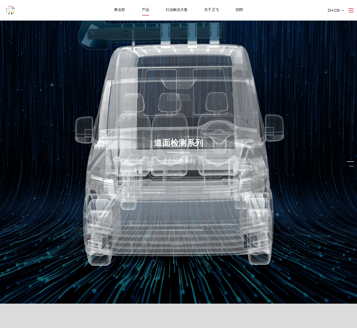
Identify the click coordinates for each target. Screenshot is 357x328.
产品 (145, 10)
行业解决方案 (177, 10)
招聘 (239, 10)
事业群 (119, 10)
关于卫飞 (211, 10)
